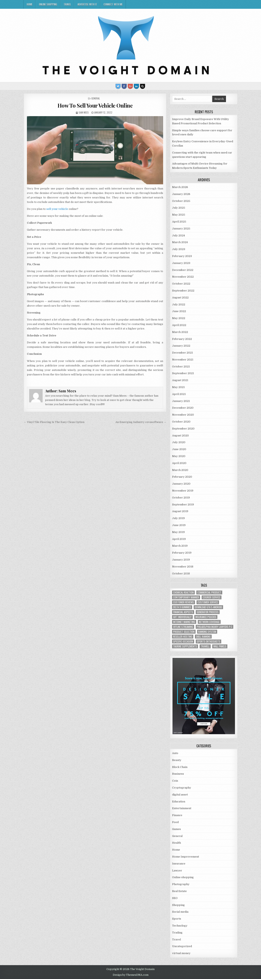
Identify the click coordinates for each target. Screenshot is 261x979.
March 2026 (180, 187)
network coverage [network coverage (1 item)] (209, 622)
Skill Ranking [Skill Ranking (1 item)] (203, 637)
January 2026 (181, 194)
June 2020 (179, 449)
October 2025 (181, 200)
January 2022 (181, 345)
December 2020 (183, 407)
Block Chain (179, 767)
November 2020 (183, 414)
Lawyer (177, 870)
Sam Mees (84, 112)
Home (29, 4)
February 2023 (182, 256)
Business (178, 773)
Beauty (176, 760)
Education (178, 801)
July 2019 (178, 518)
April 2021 (179, 394)
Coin (175, 780)
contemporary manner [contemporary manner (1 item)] (186, 597)
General (95, 98)
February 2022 (182, 338)
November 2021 (182, 359)
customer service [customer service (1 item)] (208, 602)
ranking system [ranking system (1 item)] (207, 632)
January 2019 (181, 559)
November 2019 (182, 490)
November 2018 (182, 566)
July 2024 (178, 235)
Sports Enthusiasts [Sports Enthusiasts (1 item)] (208, 641)
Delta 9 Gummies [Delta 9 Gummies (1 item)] (182, 607)
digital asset (180, 794)
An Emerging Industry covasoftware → (140, 422)
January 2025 (181, 228)
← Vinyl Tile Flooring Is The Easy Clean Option (54, 422)
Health (176, 842)
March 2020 (180, 470)
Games (176, 829)
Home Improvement (185, 856)
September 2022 (183, 290)
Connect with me (113, 4)
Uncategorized (182, 946)
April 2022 (179, 325)
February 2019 (181, 552)
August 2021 (180, 380)
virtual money (181, 953)
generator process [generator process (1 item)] (208, 612)
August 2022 (180, 297)
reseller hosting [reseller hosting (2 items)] (182, 637)
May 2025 (178, 214)
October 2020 (181, 421)
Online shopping (48, 4)
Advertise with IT (87, 4)
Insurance (178, 863)
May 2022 (178, 318)
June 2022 (179, 311)
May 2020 (178, 456)
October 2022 (181, 283)
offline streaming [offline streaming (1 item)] (183, 627)
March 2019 (180, 545)
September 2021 (183, 373)
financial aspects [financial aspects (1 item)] (183, 612)
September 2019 (183, 504)
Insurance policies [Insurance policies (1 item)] (205, 617)
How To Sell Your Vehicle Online (95, 105)
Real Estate (179, 891)
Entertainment (181, 808)
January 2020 (181, 483)
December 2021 (182, 352)
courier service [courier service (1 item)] (211, 597)
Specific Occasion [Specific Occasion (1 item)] (183, 641)
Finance (177, 815)
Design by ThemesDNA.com (130, 974)
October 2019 (181, 497)
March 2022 (180, 332)
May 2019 (178, 532)
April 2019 (179, 539)
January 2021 (181, 401)
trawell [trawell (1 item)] (205, 646)
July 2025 (178, 207)
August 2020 (180, 435)
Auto (175, 753)
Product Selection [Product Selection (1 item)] (184, 632)
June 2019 (179, 525)
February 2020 (182, 476)
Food (175, 822)
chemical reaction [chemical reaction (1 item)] (183, 592)
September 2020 (183, 428)
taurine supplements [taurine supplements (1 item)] (185, 646)
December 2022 (182, 269)
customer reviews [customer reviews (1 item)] (183, 602)
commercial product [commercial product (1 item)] (209, 592)
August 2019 (180, 511)
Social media (180, 911)
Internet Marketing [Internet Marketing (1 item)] (184, 622)
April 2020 (179, 463)
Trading (177, 932)
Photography (180, 884)
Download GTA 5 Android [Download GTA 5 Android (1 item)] (208, 607)
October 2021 (181, 366)
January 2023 (181, 263)
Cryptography (181, 787)
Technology (179, 925)
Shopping (178, 905)
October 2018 (181, 573)
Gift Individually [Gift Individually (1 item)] (182, 617)
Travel (67, 4)
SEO (175, 898)
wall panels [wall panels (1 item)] (219, 646)
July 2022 (178, 304)
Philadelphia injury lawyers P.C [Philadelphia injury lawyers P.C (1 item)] (214, 627)
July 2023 (178, 249)
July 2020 (178, 442)
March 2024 (180, 242)
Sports (176, 918)
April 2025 (179, 221)
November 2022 (183, 276)
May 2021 (178, 387)
